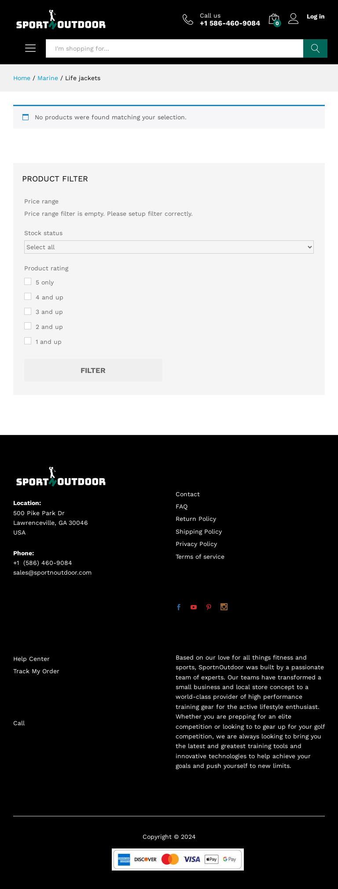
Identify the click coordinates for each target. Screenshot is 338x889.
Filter (93, 370)
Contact (188, 494)
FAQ (181, 506)
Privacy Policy (196, 543)
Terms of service (200, 556)
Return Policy (196, 518)
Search (315, 48)
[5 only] (27, 281)
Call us (210, 15)
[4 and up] (27, 296)
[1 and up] (27, 340)
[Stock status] (169, 247)
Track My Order (36, 671)
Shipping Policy (199, 531)
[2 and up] (27, 325)
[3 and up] (27, 311)
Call (19, 723)
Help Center (31, 658)
